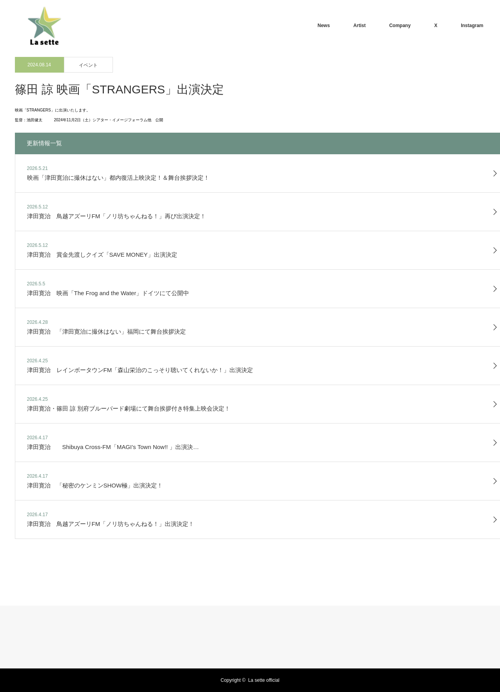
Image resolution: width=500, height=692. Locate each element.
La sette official (264, 680)
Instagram (472, 25)
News (324, 25)
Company (400, 25)
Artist (359, 25)
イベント (88, 65)
